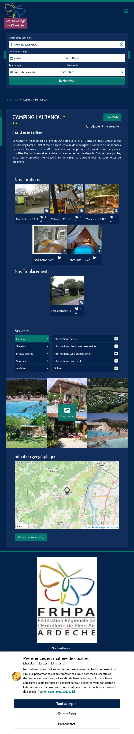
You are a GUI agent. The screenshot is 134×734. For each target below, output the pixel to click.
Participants (72, 65)
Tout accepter (67, 703)
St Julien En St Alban (27, 133)
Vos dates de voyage (18, 51)
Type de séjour (15, 65)
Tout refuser (67, 713)
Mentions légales (61, 647)
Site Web (112, 117)
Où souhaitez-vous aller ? (20, 37)
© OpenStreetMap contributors (100, 527)
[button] (67, 491)
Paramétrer (67, 724)
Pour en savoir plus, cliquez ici (56, 691)
